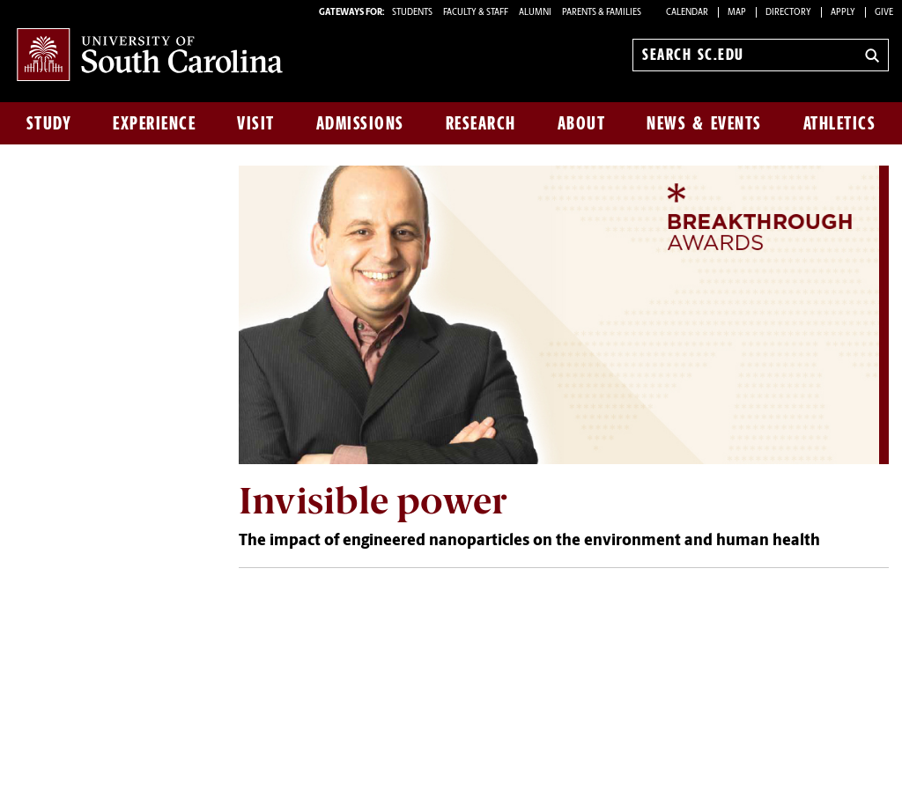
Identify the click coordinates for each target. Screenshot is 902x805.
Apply (843, 13)
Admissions (360, 123)
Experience (154, 123)
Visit (256, 123)
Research (481, 123)
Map (737, 13)
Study (49, 123)
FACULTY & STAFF (475, 13)
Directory (788, 13)
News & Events (704, 123)
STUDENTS (413, 13)
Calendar (687, 13)
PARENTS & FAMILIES (601, 13)
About (582, 123)
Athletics (839, 123)
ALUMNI (535, 13)
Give (884, 13)
